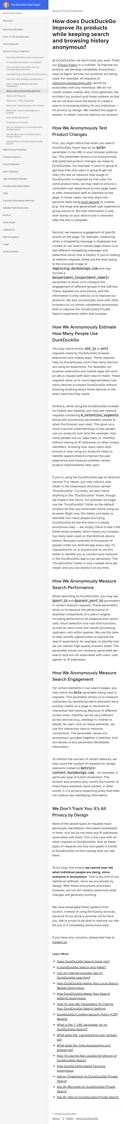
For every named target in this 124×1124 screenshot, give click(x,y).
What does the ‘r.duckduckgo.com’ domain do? (87, 1037)
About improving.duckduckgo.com (23, 91)
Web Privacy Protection (15, 149)
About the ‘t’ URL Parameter (20, 100)
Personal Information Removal (18, 200)
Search (56, 1118)
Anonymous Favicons (17, 122)
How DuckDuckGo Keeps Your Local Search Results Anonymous (87, 985)
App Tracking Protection (15, 178)
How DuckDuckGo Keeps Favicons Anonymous (81, 1068)
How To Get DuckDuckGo (16, 36)
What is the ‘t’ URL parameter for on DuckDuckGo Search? (82, 1026)
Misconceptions (11, 237)
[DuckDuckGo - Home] (7, 5)
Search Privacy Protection (16, 51)
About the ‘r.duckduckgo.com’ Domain (25, 105)
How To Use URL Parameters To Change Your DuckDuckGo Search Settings (85, 1006)
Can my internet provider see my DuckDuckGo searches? (22, 68)
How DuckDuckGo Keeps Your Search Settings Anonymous (83, 995)
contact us (59, 941)
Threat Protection (12, 157)
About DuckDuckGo (13, 29)
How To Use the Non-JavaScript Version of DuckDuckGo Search (87, 1057)
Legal (6, 244)
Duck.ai (7, 215)
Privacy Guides (10, 251)
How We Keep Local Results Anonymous (26, 74)
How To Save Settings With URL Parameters (22, 85)
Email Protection (11, 164)
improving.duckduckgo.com (71, 82)
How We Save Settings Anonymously (24, 79)
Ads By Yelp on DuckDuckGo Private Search (24, 142)
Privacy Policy (68, 64)
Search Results (10, 44)
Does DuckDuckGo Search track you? (25, 57)
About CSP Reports (16, 95)
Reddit (70, 1118)
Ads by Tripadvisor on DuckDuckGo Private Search (24, 128)
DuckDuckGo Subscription (16, 186)
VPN (5, 193)
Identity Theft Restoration (16, 207)
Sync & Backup (10, 171)
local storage (90, 201)
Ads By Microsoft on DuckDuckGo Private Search (23, 135)
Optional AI (9, 229)
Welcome (8, 20)
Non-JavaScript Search (17, 117)
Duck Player (9, 222)
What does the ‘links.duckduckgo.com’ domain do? (84, 1047)
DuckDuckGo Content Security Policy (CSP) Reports (87, 1016)
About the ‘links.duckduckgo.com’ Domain (23, 111)
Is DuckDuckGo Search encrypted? (23, 62)
